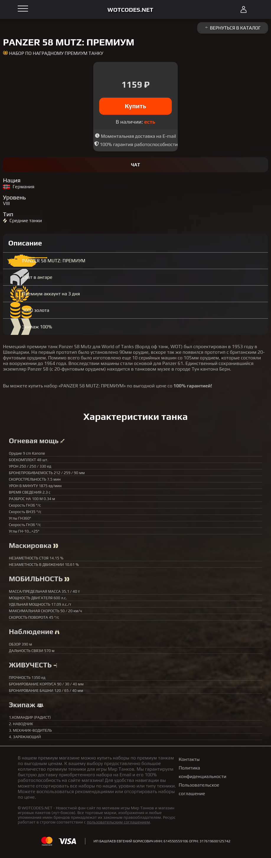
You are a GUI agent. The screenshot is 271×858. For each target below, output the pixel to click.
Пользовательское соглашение (199, 789)
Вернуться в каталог (233, 28)
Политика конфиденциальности (202, 772)
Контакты (189, 759)
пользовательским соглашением (118, 822)
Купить (135, 106)
